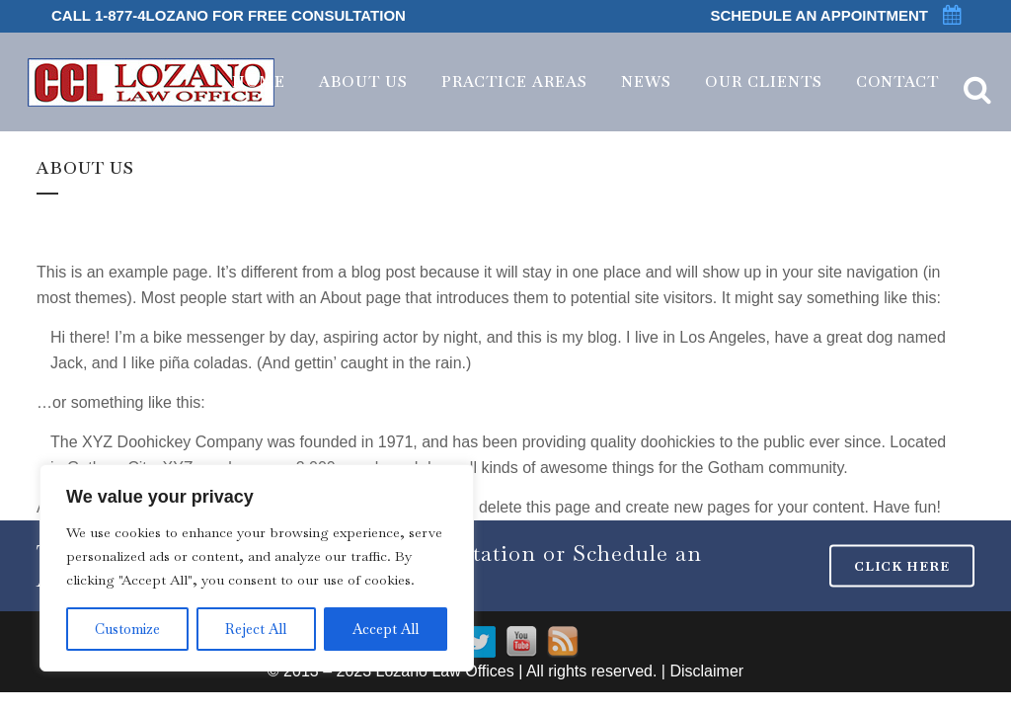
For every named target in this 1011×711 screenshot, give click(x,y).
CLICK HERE (902, 566)
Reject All (255, 629)
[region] (256, 568)
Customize (127, 629)
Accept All (385, 629)
